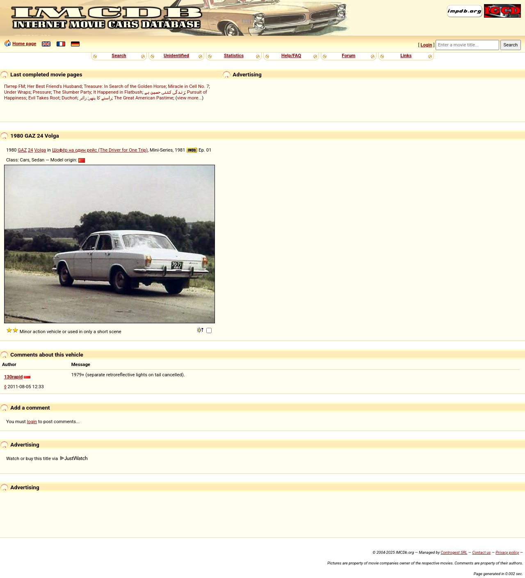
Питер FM (14, 86)
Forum (349, 55)
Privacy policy (507, 552)
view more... (189, 98)
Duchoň (70, 98)
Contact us (481, 552)
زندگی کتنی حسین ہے (164, 92)
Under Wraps (17, 92)
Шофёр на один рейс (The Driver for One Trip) (100, 150)
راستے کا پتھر (100, 98)
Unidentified (176, 55)
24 (30, 150)
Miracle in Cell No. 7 (188, 86)
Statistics (234, 55)
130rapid (13, 377)
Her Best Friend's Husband (54, 86)
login (32, 421)
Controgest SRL (454, 552)
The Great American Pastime (143, 98)
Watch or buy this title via (46, 458)
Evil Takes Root (43, 98)
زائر (83, 98)
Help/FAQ (291, 55)
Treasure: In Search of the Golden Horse (125, 86)
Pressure (42, 92)
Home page (24, 43)
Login (426, 45)
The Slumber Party (72, 92)
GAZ (22, 150)
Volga (40, 150)
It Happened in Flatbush (118, 92)
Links (405, 55)
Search (119, 55)
